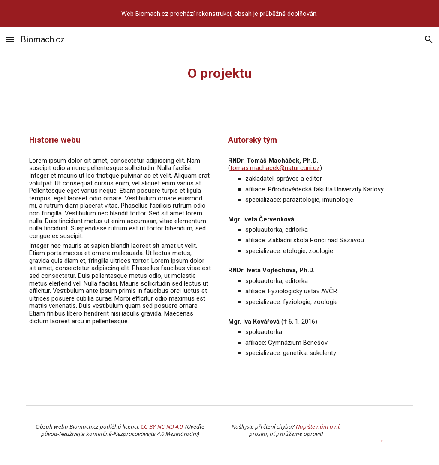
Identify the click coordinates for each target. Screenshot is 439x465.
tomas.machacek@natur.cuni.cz (275, 168)
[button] (10, 39)
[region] (219, 13)
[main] (220, 73)
